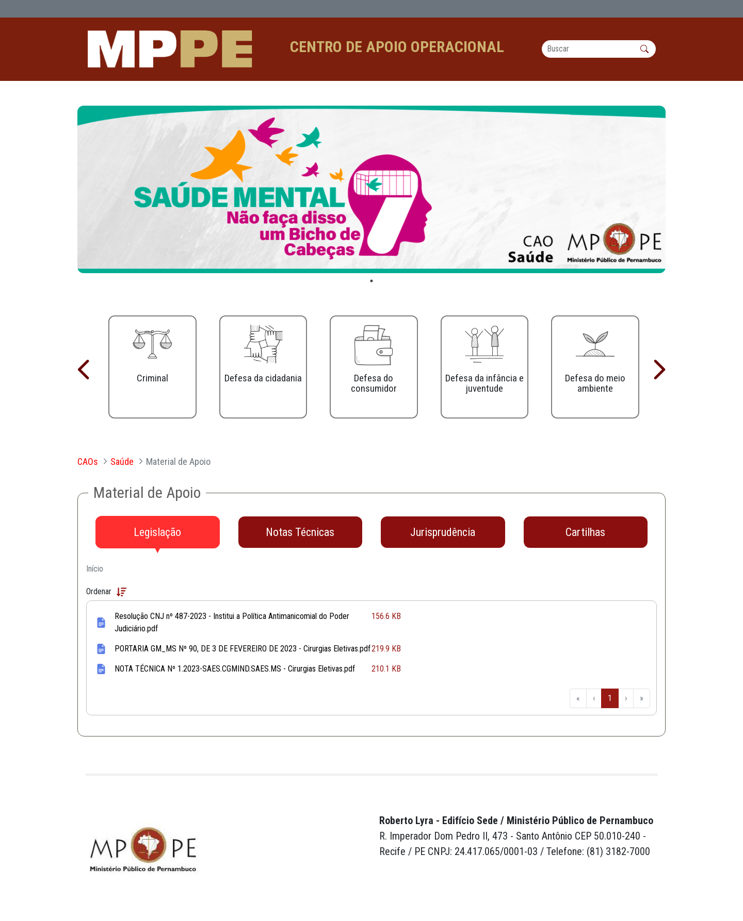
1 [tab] (371, 281)
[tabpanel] (371, 190)
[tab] (157, 532)
